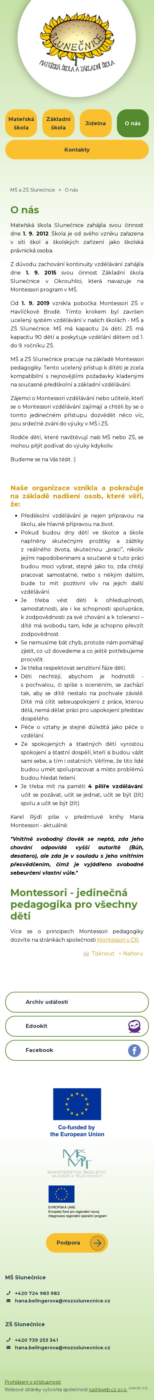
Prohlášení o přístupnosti (33, 1382)
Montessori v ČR (117, 940)
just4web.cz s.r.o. (108, 1390)
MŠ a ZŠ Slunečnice (32, 190)
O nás (71, 190)
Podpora (68, 1243)
